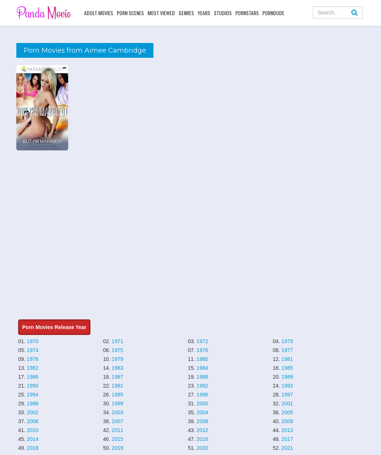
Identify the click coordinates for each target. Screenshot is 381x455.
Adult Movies (98, 13)
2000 (202, 403)
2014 (32, 439)
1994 (32, 395)
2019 (117, 448)
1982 (32, 368)
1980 (202, 359)
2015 (117, 439)
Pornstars (247, 13)
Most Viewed (161, 13)
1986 (32, 377)
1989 (287, 377)
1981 (287, 359)
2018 (32, 448)
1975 (117, 350)
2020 (202, 448)
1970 (32, 341)
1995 (117, 395)
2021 (287, 448)
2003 (117, 412)
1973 (287, 341)
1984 (202, 368)
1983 (117, 368)
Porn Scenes (130, 13)
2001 (287, 403)
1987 (117, 377)
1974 (32, 350)
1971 (117, 341)
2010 (32, 430)
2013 (287, 430)
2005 (287, 412)
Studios (223, 13)
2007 (117, 421)
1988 (202, 377)
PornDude (273, 13)
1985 (287, 368)
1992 (202, 386)
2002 (32, 412)
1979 (117, 359)
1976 (202, 350)
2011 (117, 430)
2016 (202, 439)
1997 (287, 395)
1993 (287, 386)
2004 (202, 412)
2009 (287, 421)
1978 (32, 359)
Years (204, 13)
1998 (32, 403)
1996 (202, 395)
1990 (32, 386)
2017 (287, 439)
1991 (117, 386)
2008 (202, 421)
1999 (117, 403)
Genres (186, 13)
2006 (32, 421)
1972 (202, 341)
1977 (287, 350)
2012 (202, 430)
